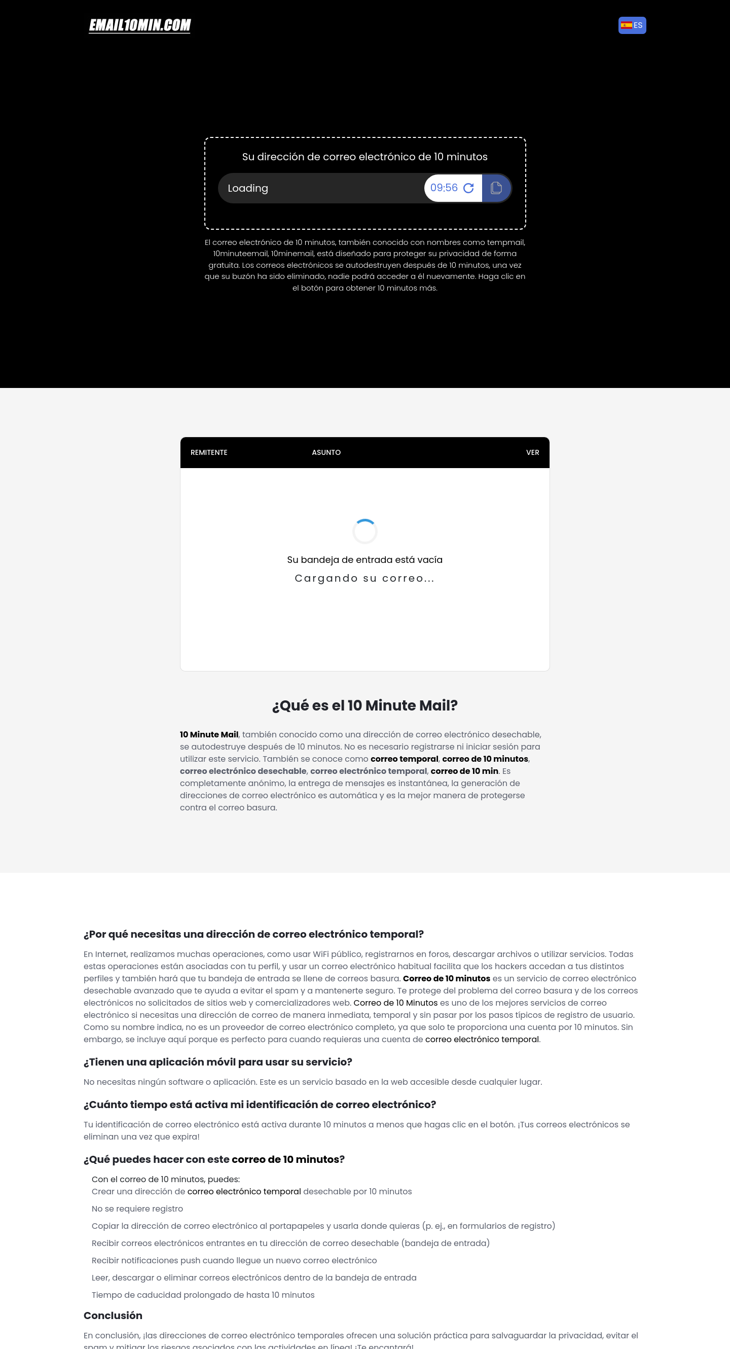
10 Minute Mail (209, 734)
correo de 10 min (464, 771)
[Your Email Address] (365, 188)
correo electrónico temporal (482, 1039)
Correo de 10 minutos (446, 978)
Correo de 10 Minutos (396, 1003)
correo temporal (405, 759)
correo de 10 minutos (485, 759)
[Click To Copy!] (496, 188)
